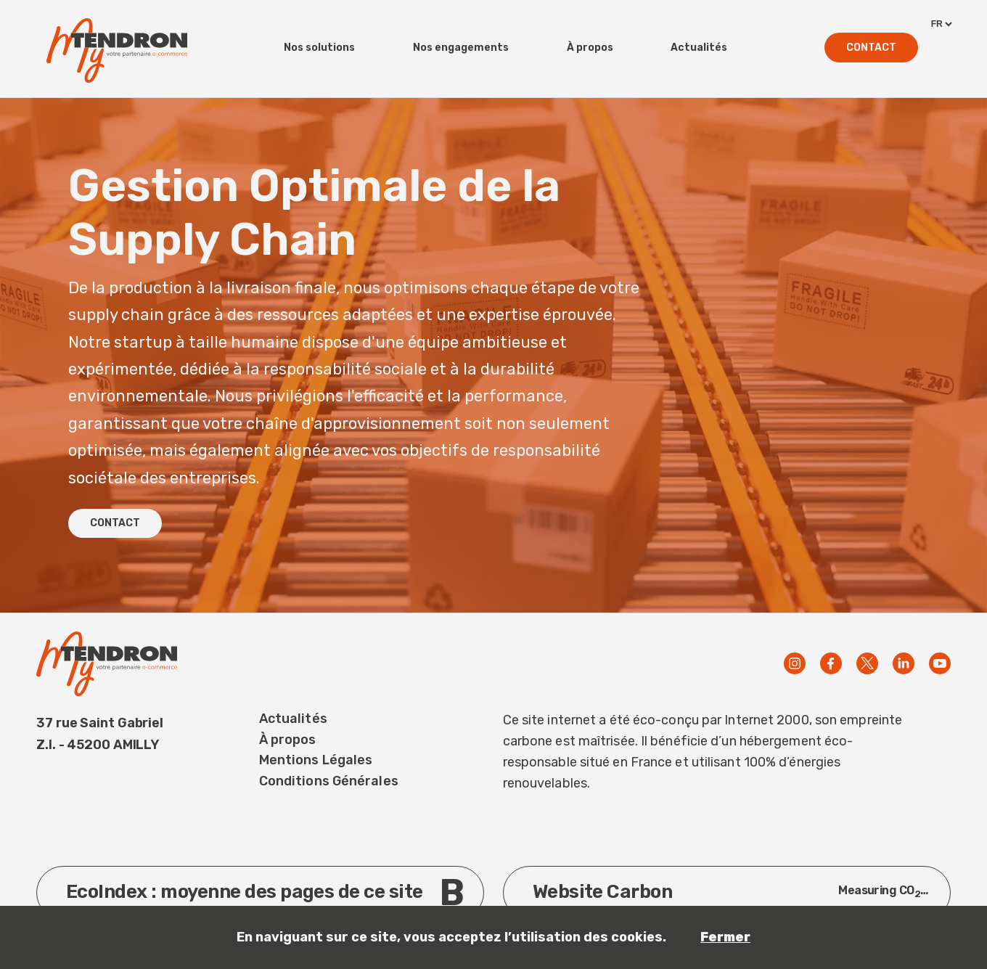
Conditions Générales (328, 781)
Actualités (699, 47)
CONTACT (115, 523)
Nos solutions (319, 47)
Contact (871, 47)
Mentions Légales (316, 760)
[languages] (940, 24)
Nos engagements (461, 47)
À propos (590, 47)
